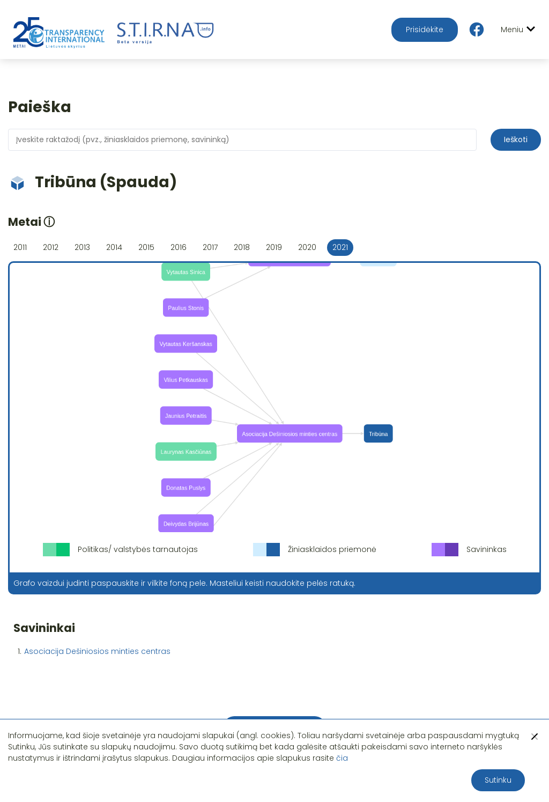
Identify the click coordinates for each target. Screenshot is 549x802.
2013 (82, 247)
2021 (340, 247)
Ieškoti (516, 139)
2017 (210, 247)
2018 (242, 247)
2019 (274, 247)
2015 (146, 247)
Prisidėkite (424, 29)
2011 (20, 247)
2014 (114, 247)
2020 (307, 247)
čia (342, 758)
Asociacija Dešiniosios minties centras (97, 651)
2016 (178, 247)
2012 (50, 247)
